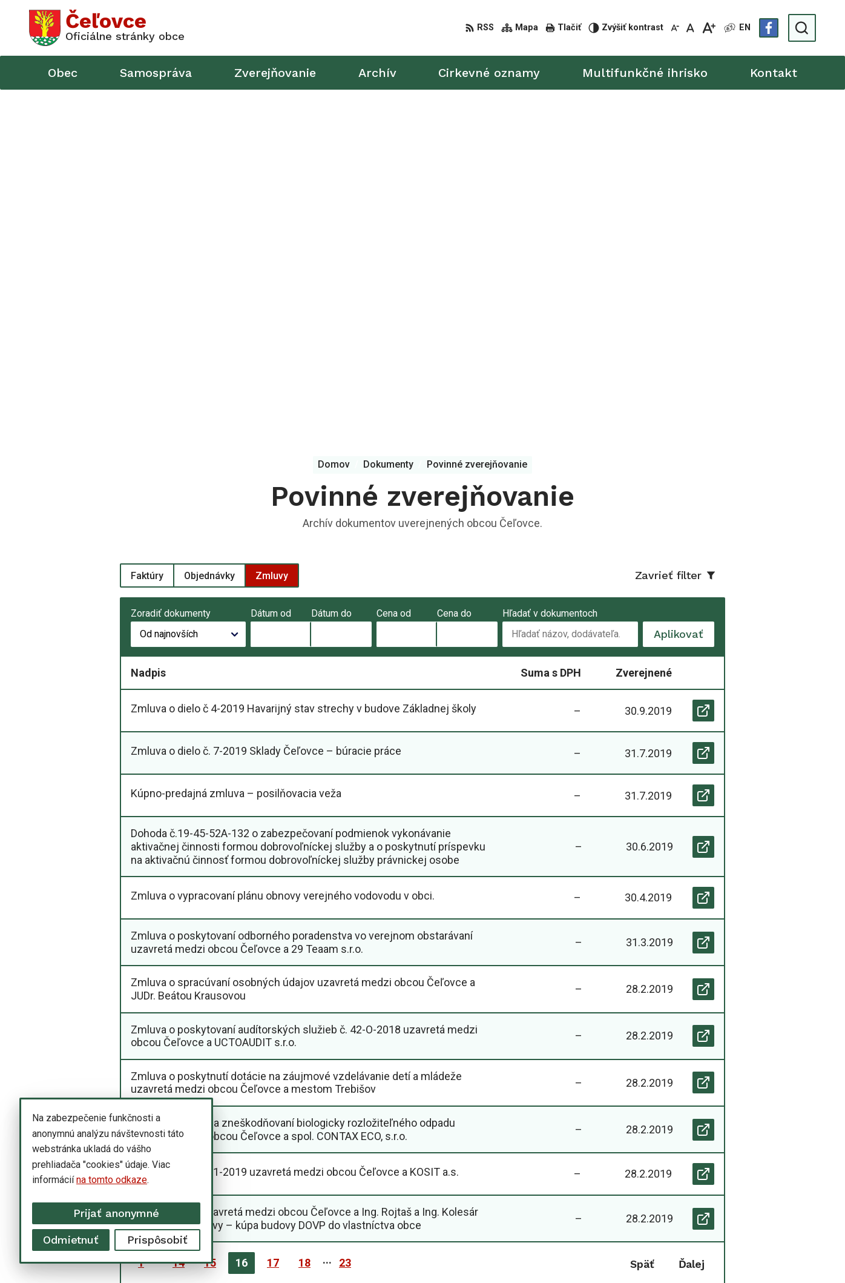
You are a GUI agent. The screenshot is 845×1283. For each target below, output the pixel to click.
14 (179, 925)
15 (210, 925)
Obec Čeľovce (632, 1250)
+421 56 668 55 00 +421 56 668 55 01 (734, 1168)
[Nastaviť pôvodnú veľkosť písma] (690, 27)
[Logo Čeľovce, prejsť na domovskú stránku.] (107, 28)
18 (304, 925)
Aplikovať (684, 300)
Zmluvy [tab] (271, 238)
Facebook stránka (690, 1195)
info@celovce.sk (688, 1181)
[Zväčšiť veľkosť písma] (708, 27)
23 (345, 925)
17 (273, 925)
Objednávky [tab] (209, 238)
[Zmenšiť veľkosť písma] (675, 27)
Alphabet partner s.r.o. (475, 1250)
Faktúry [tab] (147, 238)
